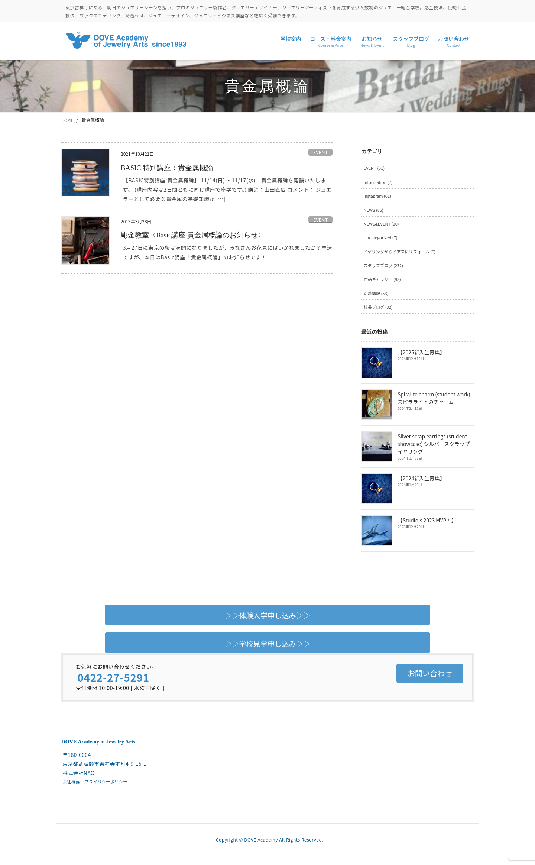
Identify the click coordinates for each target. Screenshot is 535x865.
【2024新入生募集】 (421, 484)
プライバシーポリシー (109, 787)
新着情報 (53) (377, 298)
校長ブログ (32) (379, 312)
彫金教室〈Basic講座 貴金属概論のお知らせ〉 (197, 235)
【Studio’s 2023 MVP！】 (426, 526)
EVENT (320, 152)
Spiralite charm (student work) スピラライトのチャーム (433, 403)
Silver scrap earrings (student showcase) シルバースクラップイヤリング (436, 449)
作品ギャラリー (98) (384, 284)
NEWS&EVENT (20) (383, 226)
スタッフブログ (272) (385, 269)
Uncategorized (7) (382, 240)
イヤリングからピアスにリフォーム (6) (402, 255)
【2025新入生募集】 (421, 358)
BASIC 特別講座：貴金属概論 (170, 167)
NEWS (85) (374, 211)
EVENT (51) (375, 168)
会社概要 (71, 787)
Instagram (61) (378, 197)
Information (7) (379, 182)
